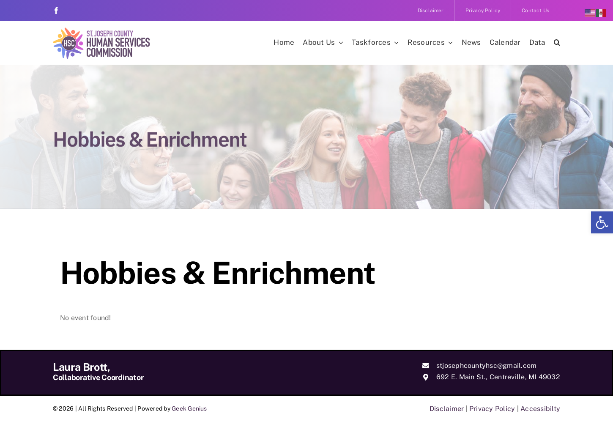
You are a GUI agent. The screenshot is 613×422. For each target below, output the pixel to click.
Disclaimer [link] (447, 409)
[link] (602, 222)
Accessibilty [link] (540, 409)
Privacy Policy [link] (492, 409)
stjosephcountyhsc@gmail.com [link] (486, 366)
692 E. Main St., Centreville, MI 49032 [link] (498, 377)
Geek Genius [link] (189, 408)
